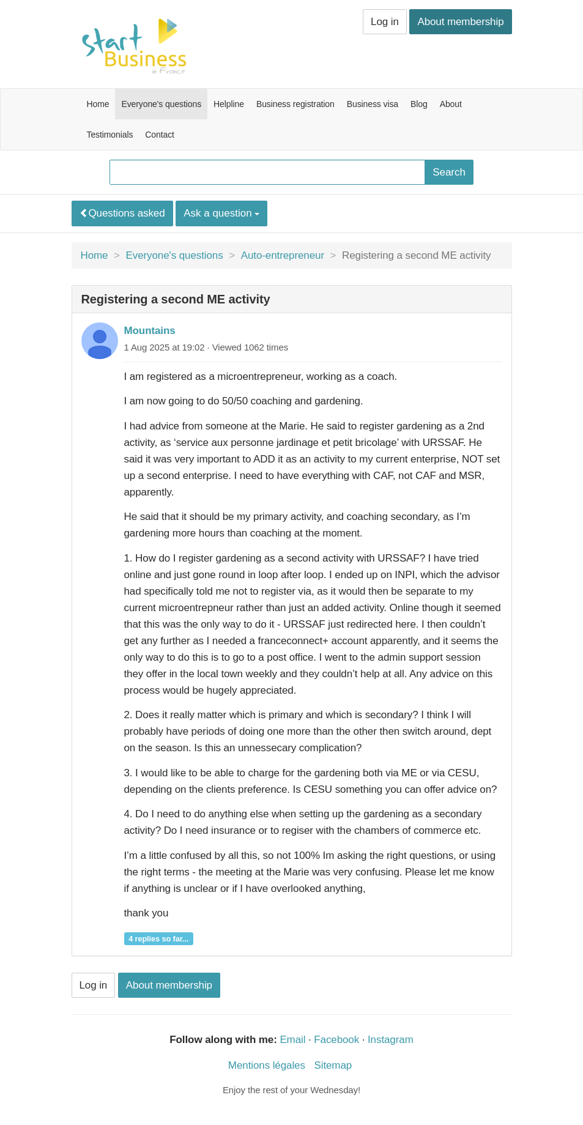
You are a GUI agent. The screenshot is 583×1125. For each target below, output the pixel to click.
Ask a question (221, 213)
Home (98, 104)
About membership (460, 22)
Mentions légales (266, 1065)
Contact (159, 134)
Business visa (372, 104)
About (451, 104)
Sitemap (333, 1065)
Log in (385, 22)
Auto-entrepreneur (282, 255)
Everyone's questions (161, 104)
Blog (419, 104)
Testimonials (110, 134)
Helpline (229, 104)
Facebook (336, 1039)
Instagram (391, 1039)
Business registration (295, 104)
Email (292, 1039)
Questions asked (122, 213)
